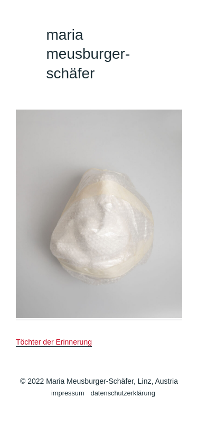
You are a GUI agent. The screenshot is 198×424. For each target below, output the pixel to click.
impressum (67, 393)
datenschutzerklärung (123, 393)
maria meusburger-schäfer (88, 54)
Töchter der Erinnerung (54, 342)
